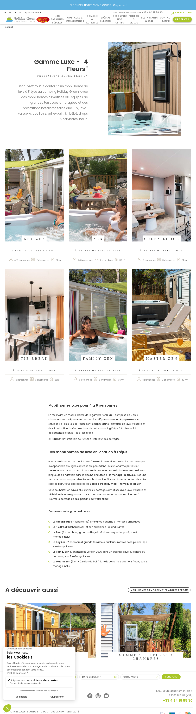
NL (20, 12)
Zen (98, 239)
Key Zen (35, 239)
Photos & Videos (134, 19)
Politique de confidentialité (61, 711)
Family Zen (98, 358)
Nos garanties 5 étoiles (57, 19)
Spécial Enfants (105, 19)
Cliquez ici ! (120, 5)
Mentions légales (14, 711)
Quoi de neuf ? (33, 12)
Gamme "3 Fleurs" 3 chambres (146, 657)
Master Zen (162, 358)
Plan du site (34, 711)
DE (15, 12)
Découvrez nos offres (120, 19)
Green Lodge (162, 239)
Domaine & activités (92, 19)
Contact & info (166, 19)
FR (4, 12)
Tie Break (35, 358)
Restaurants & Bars (149, 19)
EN (10, 12)
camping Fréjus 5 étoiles (114, 428)
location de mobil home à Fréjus (80, 461)
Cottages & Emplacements (75, 19)
